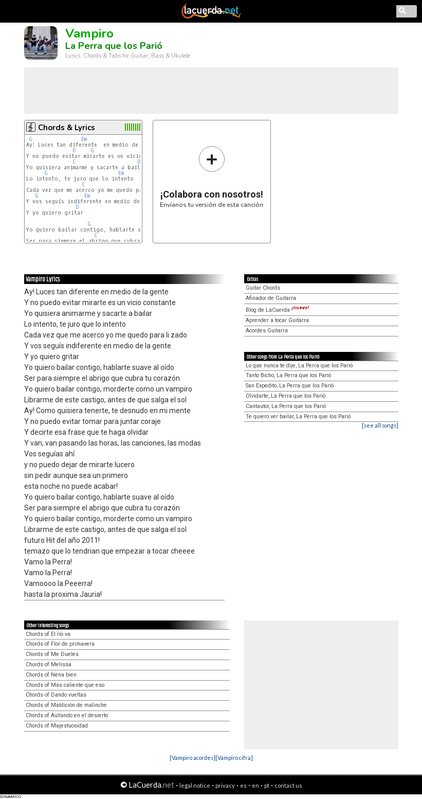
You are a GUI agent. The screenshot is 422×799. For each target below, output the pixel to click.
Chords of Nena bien (51, 674)
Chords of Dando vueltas (56, 694)
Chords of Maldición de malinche (66, 705)
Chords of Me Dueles (52, 654)
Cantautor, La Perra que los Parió (286, 406)
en (255, 785)
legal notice (194, 785)
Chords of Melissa (48, 664)
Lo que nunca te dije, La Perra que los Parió (299, 365)
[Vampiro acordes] (192, 757)
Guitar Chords (263, 288)
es (243, 785)
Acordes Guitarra (267, 330)
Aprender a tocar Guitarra (277, 320)
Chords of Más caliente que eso (65, 685)
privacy (225, 785)
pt (266, 785)
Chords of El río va (48, 634)
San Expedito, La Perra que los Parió (290, 385)
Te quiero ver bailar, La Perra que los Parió (298, 416)
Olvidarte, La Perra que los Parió (285, 396)
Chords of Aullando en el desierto (67, 715)
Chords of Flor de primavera (60, 644)
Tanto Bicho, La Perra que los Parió (288, 375)
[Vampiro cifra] (234, 757)
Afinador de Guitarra (271, 298)
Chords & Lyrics (66, 127)
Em (84, 139)
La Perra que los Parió (113, 46)
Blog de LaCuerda (277, 310)
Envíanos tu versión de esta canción (211, 177)
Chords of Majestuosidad (57, 725)
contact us (288, 785)
